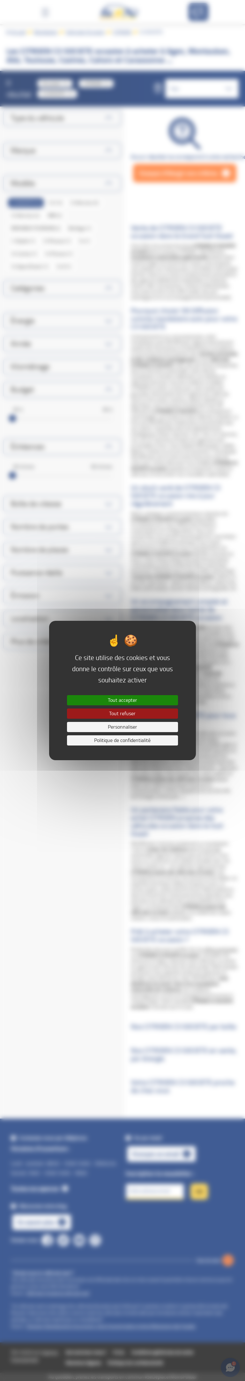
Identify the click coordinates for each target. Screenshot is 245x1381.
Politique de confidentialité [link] (122, 740)
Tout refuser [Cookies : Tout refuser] (122, 713)
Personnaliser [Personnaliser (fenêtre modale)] (122, 727)
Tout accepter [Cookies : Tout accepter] (122, 700)
